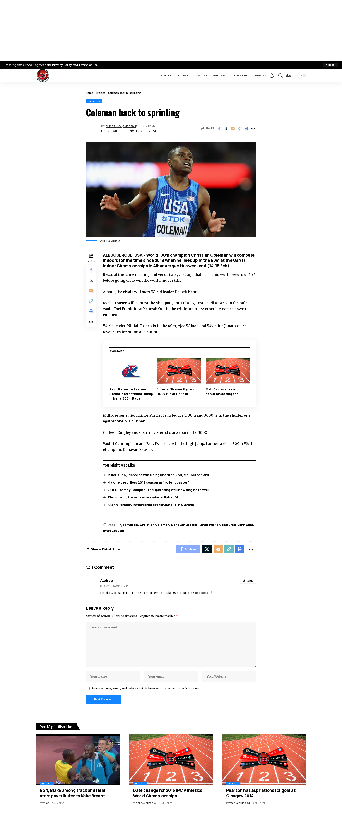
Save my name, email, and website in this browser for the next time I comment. (145, 689)
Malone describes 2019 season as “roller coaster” (148, 482)
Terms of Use (88, 65)
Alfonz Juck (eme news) (122, 126)
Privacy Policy (62, 65)
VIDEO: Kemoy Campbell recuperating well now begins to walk (158, 489)
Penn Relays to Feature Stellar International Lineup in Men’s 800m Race (131, 393)
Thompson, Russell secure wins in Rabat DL (143, 497)
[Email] (233, 128)
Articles (101, 93)
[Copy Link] (239, 128)
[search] (280, 75)
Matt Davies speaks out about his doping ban (224, 391)
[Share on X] (226, 128)
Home (89, 93)
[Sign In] (272, 75)
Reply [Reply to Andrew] (249, 581)
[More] (253, 128)
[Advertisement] (171, 30)
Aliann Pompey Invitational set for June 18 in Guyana (151, 504)
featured (229, 525)
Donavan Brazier (184, 525)
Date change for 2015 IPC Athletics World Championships (167, 794)
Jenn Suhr (245, 525)
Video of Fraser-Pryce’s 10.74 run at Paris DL (176, 391)
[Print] (246, 128)
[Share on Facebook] (219, 128)
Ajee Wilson (129, 525)
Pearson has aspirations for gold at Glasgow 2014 (261, 794)
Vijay (46, 803)
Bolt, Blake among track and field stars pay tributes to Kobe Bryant (72, 794)
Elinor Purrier (209, 525)
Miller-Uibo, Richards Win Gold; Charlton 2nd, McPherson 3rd (158, 475)
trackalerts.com (146, 803)
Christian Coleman (154, 525)
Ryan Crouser (113, 531)
